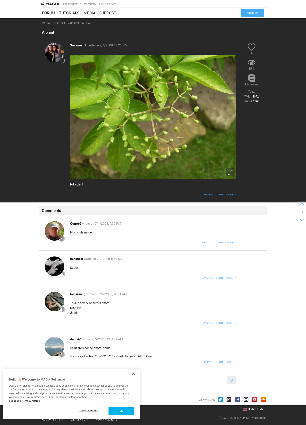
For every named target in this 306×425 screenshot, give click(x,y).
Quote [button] (220, 194)
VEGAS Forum (79, 419)
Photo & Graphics (66, 23)
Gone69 (76, 223)
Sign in (252, 13)
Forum (48, 13)
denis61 (76, 339)
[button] (231, 194)
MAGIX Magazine (106, 419)
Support (107, 13)
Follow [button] (208, 194)
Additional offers (52, 419)
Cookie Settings (88, 410)
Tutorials (69, 13)
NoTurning (78, 294)
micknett (77, 259)
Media (89, 13)
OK (121, 410)
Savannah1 (78, 45)
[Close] (133, 373)
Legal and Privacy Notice (24, 400)
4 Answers (251, 84)
